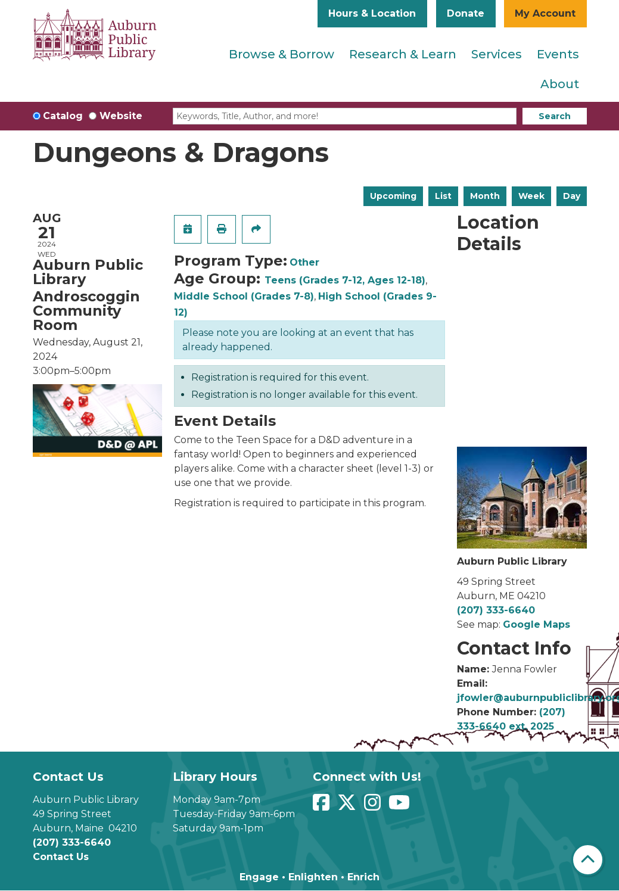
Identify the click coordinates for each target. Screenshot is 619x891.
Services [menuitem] (496, 54)
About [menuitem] (559, 84)
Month (485, 196)
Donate (465, 13)
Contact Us (61, 856)
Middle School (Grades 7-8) (244, 296)
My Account (545, 13)
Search (555, 116)
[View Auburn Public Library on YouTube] (400, 806)
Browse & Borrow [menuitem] (281, 54)
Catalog (63, 116)
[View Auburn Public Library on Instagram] (374, 806)
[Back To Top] (587, 859)
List (443, 196)
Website (120, 116)
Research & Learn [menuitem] (402, 54)
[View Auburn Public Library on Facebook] (322, 806)
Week (531, 196)
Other (304, 262)
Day (571, 196)
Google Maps (536, 624)
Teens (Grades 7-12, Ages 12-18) (345, 280)
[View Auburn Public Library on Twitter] (348, 806)
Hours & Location (372, 13)
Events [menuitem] (558, 54)
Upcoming (393, 196)
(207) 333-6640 (496, 610)
